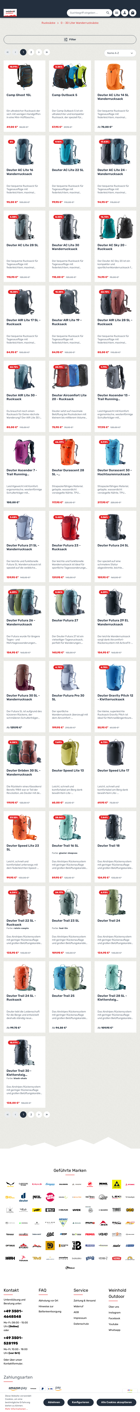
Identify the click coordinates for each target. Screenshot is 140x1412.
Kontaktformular (13, 1363)
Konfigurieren (80, 1402)
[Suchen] (108, 13)
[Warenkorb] (132, 12)
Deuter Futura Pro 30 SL (68, 697)
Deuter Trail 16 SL (65, 845)
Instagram (114, 1312)
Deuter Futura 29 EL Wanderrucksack (113, 622)
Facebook (114, 1318)
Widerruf (78, 1306)
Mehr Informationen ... (16, 1409)
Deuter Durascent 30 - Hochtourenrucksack (115, 472)
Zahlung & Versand (85, 1300)
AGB (76, 1312)
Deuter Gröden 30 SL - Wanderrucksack (23, 772)
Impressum (80, 1318)
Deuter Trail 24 (109, 920)
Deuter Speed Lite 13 (68, 770)
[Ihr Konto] (124, 12)
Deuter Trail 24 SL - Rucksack (21, 997)
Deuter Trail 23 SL (65, 920)
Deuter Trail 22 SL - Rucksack (21, 922)
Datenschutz (81, 1323)
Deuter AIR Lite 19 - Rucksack (67, 322)
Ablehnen (54, 1402)
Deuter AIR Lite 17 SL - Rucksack (23, 322)
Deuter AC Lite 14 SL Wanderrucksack (113, 97)
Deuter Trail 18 (109, 845)
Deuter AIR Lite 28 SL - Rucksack (115, 322)
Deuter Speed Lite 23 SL (23, 847)
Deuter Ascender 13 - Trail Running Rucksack (114, 397)
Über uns (114, 1306)
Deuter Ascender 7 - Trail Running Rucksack (22, 472)
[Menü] (116, 12)
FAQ (42, 1290)
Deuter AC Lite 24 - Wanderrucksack (112, 172)
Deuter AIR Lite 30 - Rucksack (22, 397)
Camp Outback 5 (64, 95)
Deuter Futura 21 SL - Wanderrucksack (23, 547)
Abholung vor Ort (48, 1300)
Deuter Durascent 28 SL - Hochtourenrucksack (68, 472)
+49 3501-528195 (13, 1340)
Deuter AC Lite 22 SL (68, 170)
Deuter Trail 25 (63, 996)
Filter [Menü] (70, 39)
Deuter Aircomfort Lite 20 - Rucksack (69, 397)
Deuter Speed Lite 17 (113, 770)
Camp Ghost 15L (19, 95)
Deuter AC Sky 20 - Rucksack (112, 247)
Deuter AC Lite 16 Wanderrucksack (20, 172)
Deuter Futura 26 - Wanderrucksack (21, 622)
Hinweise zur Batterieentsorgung (50, 1309)
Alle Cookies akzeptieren (116, 1402)
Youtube (113, 1324)
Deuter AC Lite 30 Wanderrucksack (65, 247)
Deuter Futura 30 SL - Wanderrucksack (23, 697)
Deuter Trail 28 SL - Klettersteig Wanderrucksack (112, 998)
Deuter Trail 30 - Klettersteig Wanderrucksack (19, 1073)
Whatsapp (114, 1330)
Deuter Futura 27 (65, 620)
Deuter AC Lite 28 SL (22, 245)
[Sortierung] (120, 53)
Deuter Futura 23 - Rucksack (66, 547)
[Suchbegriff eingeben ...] (85, 13)
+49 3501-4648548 (13, 1314)
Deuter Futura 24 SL (113, 545)
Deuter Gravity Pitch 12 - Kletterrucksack (115, 697)
